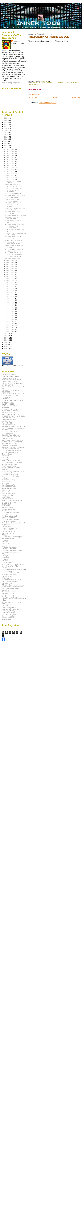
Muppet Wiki (6, 506)
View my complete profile (11, 83)
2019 (6, 133)
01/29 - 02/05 (10, 324)
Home (54, 98)
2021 (6, 128)
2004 (6, 348)
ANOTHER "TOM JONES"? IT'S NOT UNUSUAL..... (15, 209)
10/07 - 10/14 (10, 173)
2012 (6, 147)
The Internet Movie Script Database (14, 569)
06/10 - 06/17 (10, 286)
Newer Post (32, 98)
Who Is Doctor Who (8, 595)
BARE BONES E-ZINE (9, 444)
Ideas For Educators (9, 612)
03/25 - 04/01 (10, 308)
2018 (6, 135)
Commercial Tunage (8, 480)
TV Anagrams (6, 604)
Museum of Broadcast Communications (9, 575)
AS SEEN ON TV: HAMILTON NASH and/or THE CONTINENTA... (14, 226)
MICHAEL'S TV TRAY (9, 412)
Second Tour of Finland (10, 592)
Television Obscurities (9, 549)
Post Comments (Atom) (47, 103)
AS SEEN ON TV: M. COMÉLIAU (15, 215)
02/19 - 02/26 (10, 318)
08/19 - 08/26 (10, 266)
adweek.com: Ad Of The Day (11, 566)
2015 (6, 141)
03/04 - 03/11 (10, 314)
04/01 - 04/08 (10, 306)
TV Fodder (5, 542)
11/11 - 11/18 (10, 163)
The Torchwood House (9, 597)
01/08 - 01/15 (10, 330)
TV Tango (5, 559)
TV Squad (5, 459)
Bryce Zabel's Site (8, 538)
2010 (6, 336)
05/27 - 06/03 (10, 290)
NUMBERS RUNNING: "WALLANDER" (12, 218)
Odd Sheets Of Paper (9, 607)
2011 (6, 334)
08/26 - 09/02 (10, 264)
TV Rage (5, 556)
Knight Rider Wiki (8, 495)
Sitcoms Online (7, 562)
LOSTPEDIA (6, 497)
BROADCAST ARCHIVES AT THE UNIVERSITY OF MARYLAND (13, 441)
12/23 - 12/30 (10, 151)
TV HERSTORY (7, 397)
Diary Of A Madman (8, 518)
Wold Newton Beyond (9, 521)
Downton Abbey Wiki (9, 487)
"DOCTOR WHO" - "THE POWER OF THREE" (13, 185)
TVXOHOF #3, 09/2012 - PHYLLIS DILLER (13, 200)
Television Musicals (8, 593)
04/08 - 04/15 (10, 304)
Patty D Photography (9, 614)
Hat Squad (46, 82)
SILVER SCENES (8, 404)
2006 (6, 344)
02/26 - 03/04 (10, 316)
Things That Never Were (10, 528)
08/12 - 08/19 (10, 268)
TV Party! (5, 561)
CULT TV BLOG (7, 433)
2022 (6, 126)
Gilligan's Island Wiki (9, 488)
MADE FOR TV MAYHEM (10, 414)
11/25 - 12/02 (10, 159)
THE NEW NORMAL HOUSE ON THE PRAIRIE (15, 234)
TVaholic (5, 535)
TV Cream (5, 578)
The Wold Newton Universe (11, 519)
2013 (6, 145)
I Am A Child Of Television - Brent (13, 471)
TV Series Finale (7, 545)
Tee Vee (4, 568)
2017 (6, 137)
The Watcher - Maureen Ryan (12, 537)
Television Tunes (7, 583)
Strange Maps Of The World (11, 602)
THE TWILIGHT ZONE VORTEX (13, 394)
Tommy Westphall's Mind (10, 449)
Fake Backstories (8, 530)
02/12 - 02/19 (10, 320)
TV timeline (75, 82)
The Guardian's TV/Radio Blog (12, 462)
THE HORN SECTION (9, 425)
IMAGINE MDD (7, 423)
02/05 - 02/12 (10, 322)
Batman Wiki (6, 481)
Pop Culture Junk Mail (9, 516)
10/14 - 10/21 (10, 171)
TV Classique (68, 82)
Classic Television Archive (10, 512)
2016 (6, 139)
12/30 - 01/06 (10, 149)
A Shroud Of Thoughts (9, 464)
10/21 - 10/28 (10, 169)
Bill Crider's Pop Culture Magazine (13, 461)
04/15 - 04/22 (10, 302)
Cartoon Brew (6, 526)
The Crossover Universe (10, 452)
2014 (6, 143)
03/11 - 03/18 (10, 312)
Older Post (76, 98)
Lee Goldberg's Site (8, 531)
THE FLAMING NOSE (9, 381)
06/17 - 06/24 (10, 284)
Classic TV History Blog (10, 475)
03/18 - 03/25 (10, 310)
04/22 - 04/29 (10, 300)
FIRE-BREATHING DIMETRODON (14, 426)
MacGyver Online (8, 499)
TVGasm (5, 540)
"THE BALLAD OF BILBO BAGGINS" (13, 191)
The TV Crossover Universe (11, 450)
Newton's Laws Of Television (11, 580)
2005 (6, 346)
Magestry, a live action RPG (11, 609)
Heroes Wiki (6, 492)
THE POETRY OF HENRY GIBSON (48, 36)
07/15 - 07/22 (10, 276)
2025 (6, 120)
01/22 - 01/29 (10, 326)
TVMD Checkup (7, 571)
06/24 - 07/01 (10, 282)
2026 (6, 118)
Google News (6, 619)
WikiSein (5, 511)
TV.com (4, 554)
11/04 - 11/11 (10, 165)
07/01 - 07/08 (10, 280)
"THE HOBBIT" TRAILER (13, 188)
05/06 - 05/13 (10, 296)
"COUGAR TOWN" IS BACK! (14, 256)
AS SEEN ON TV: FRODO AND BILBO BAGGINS (15, 196)
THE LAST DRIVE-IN (9, 419)
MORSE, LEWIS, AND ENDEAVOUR (9, 503)
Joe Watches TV (7, 473)
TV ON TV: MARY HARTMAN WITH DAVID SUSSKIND (14, 253)
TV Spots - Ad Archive (9, 547)
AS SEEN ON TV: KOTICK (13, 258)
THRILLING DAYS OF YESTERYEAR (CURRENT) (11, 375)
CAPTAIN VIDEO (8, 438)
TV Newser (5, 514)
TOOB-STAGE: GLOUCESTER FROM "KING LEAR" (15, 243)
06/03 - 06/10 (10, 288)
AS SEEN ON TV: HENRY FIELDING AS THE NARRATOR (13, 204)
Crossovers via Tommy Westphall (13, 447)
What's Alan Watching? (9, 466)
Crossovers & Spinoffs (9, 445)
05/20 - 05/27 (10, 292)
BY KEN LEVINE (7, 385)
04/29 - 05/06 (10, 298)
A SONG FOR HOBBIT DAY (14, 194)
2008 (6, 340)
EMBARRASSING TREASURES (13, 428)
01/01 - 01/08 (10, 331)
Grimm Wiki (6, 490)
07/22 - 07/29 (10, 274)
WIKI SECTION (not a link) (11, 476)
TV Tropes (5, 557)
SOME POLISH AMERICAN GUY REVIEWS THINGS (13, 401)
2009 (6, 338)
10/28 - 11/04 (10, 167)
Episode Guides (7, 454)
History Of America (8, 618)
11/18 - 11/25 (10, 161)
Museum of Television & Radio (12, 573)
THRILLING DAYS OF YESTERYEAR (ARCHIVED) (11, 379)
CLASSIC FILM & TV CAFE (11, 435)
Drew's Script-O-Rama (9, 581)
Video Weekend (33, 84)
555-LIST (5, 605)
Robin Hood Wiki (7, 507)
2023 (6, 124)
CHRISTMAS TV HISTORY (11, 437)
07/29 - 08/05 (10, 272)
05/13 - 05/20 (10, 294)
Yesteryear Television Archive (12, 550)
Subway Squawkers (8, 616)
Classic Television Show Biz (11, 552)
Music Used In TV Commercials (12, 587)
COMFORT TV (7, 430)
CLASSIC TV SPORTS (9, 431)
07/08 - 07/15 (10, 278)
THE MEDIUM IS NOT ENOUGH (13, 383)
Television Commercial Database (13, 585)
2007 (6, 342)
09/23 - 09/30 (10, 177)
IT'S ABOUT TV (7, 421)
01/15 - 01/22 (10, 328)
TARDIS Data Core (8, 509)
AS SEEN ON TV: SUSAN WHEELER (13, 237)
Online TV (53, 82)
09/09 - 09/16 (10, 260)
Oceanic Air (6, 590)
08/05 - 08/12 (10, 270)
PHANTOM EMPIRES (9, 409)
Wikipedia (5, 478)
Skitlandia (60, 82)
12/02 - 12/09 (10, 157)
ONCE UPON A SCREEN (10, 411)
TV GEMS (5, 399)
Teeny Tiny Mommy (8, 611)
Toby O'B (17, 41)
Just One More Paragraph (10, 588)
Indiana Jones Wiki (8, 493)
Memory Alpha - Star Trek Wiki (12, 500)
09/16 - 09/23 (10, 179)
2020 (6, 131)
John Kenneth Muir (8, 533)
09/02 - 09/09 (10, 262)
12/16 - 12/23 (10, 153)
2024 (6, 122)
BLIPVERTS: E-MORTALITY (14, 240)
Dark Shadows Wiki (8, 485)
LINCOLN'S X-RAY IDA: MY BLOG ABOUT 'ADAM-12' (14, 417)
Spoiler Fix (5, 543)
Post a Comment (34, 94)
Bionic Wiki (5, 483)
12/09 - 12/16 (10, 155)
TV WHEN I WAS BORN (10, 395)
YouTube (5, 457)
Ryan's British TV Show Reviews (13, 564)
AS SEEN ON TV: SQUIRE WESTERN (13, 212)
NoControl (5, 456)
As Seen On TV (37, 82)
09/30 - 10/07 (10, 175)
